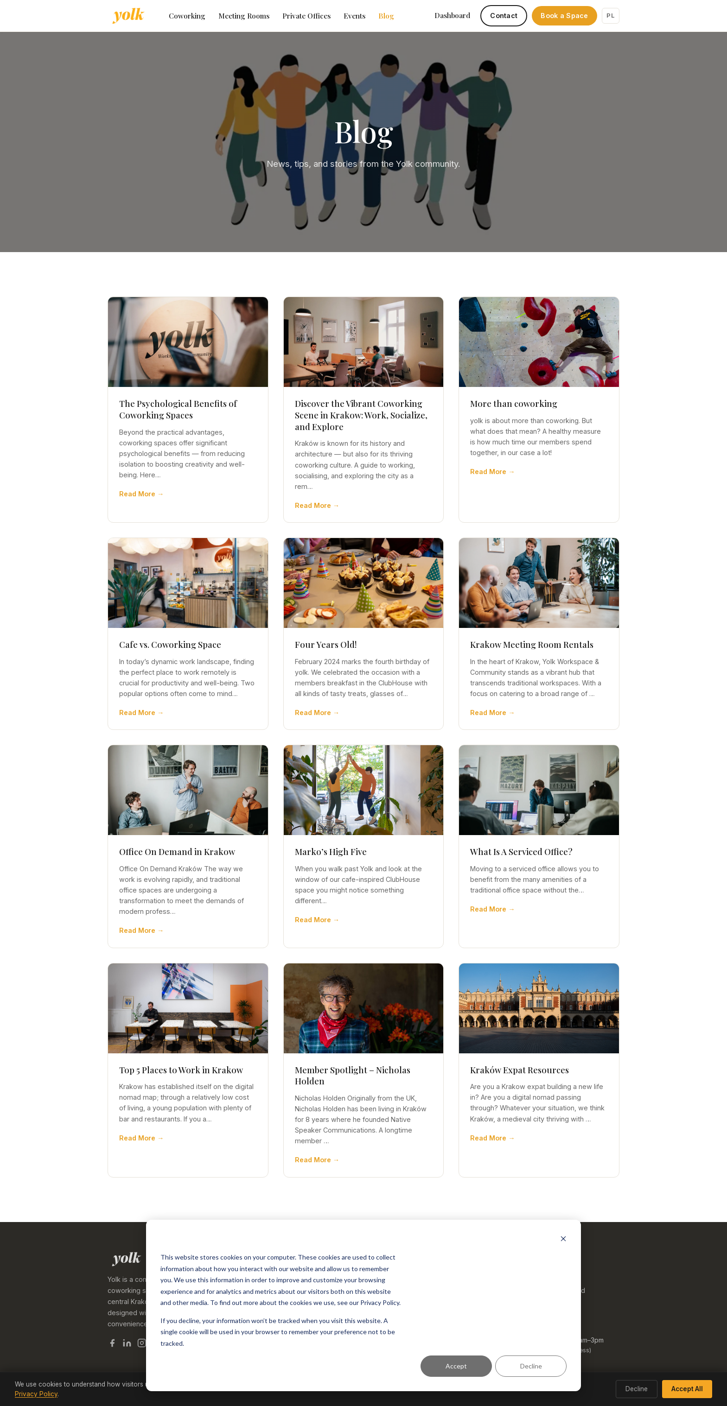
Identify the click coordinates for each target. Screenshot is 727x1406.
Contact (503, 15)
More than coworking (513, 403)
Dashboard (452, 15)
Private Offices (306, 15)
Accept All (687, 1389)
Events (354, 15)
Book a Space (564, 15)
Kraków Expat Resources (519, 1070)
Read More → (141, 494)
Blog (386, 15)
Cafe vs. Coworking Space (170, 644)
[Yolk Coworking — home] (128, 15)
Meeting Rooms (243, 15)
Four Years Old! (326, 644)
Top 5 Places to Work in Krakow (181, 1070)
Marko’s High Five (331, 851)
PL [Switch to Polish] (610, 15)
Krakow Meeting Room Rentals (531, 644)
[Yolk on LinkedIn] (127, 1344)
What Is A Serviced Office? (521, 851)
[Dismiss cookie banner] (563, 1240)
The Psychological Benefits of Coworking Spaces (178, 409)
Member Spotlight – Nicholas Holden (352, 1075)
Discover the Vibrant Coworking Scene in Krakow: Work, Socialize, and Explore (361, 415)
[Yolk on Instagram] (142, 1344)
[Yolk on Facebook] (112, 1344)
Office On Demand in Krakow (177, 851)
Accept (456, 1366)
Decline (531, 1366)
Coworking (187, 15)
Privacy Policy (36, 1394)
